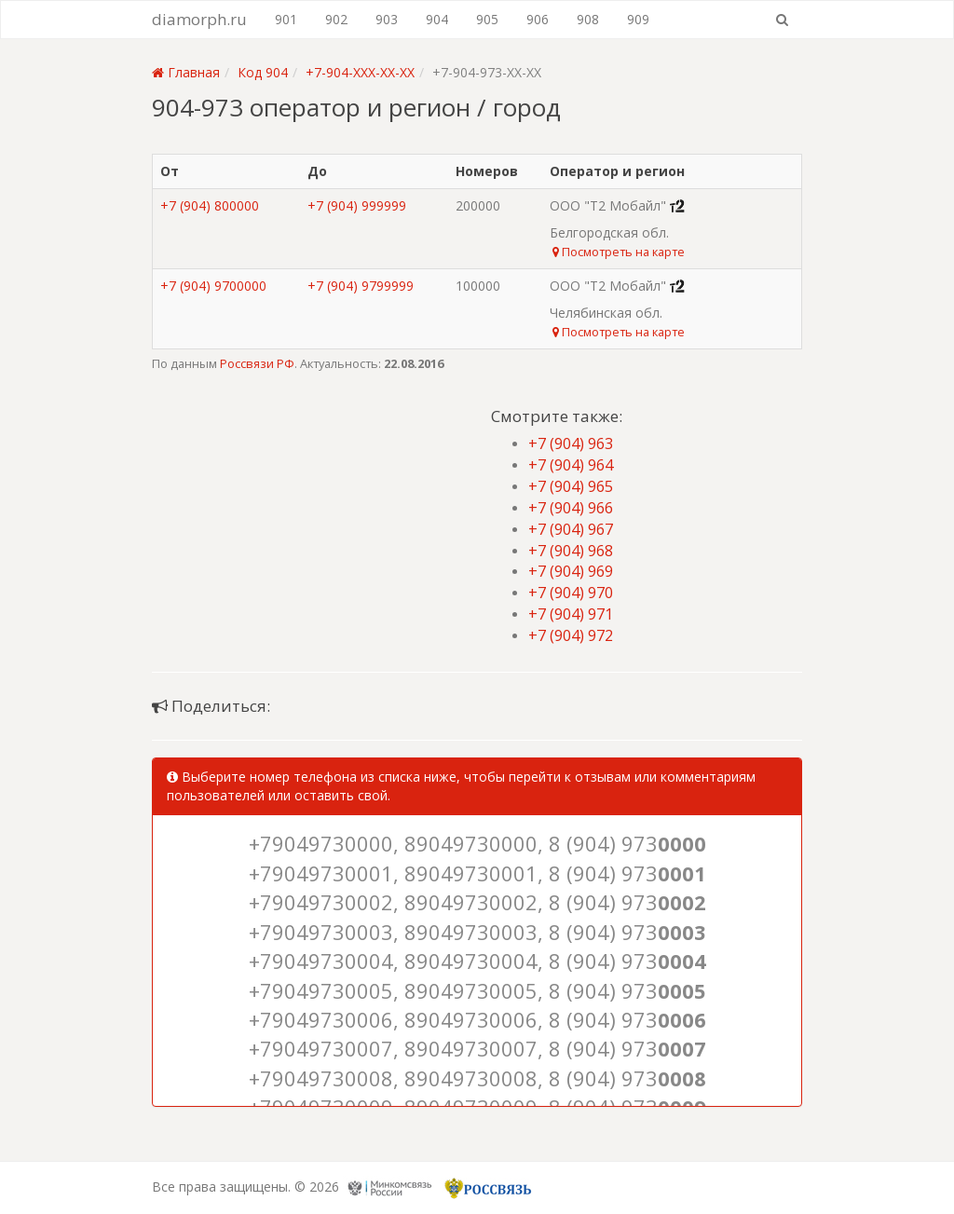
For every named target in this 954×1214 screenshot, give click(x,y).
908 (588, 19)
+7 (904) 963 (570, 443)
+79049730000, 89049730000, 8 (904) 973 (477, 843)
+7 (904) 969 (570, 571)
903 (386, 19)
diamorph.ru (199, 19)
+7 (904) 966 (570, 508)
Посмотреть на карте (618, 251)
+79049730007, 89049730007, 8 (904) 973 (477, 1048)
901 (286, 19)
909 (638, 19)
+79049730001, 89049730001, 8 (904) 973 (477, 873)
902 (336, 19)
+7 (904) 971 (570, 614)
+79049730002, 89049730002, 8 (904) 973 (477, 902)
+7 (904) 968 (570, 550)
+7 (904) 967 (570, 529)
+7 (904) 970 (570, 592)
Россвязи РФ (257, 363)
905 (487, 19)
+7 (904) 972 (570, 635)
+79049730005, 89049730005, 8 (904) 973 (477, 990)
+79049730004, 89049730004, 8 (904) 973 (477, 961)
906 (537, 19)
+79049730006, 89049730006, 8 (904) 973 (477, 1019)
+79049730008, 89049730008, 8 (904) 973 (477, 1078)
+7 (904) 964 (570, 465)
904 (437, 19)
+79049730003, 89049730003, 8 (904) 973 (477, 932)
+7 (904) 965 (570, 486)
